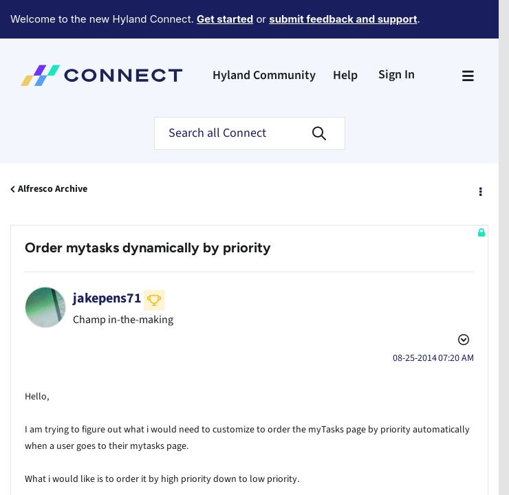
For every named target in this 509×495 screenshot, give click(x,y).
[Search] (249, 95)
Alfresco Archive (52, 151)
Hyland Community (264, 37)
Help (345, 37)
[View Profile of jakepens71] (107, 260)
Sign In (396, 36)
